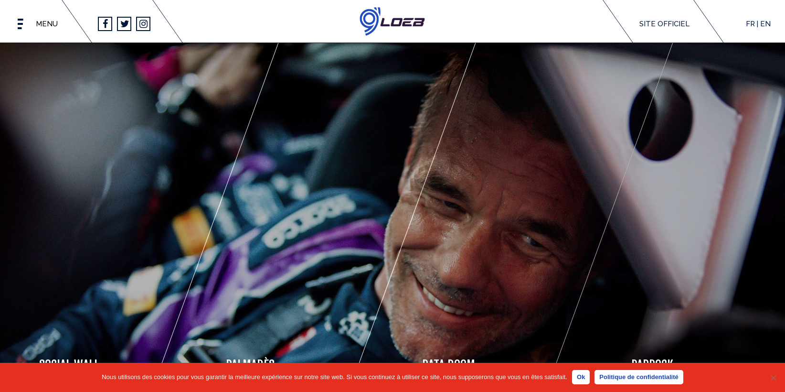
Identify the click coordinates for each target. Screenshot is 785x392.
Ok (581, 377)
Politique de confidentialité (638, 377)
